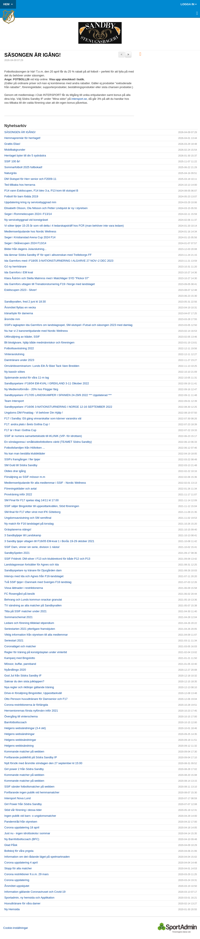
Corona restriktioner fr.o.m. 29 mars (26, 874)
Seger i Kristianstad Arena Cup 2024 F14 (29, 237)
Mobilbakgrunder (14, 149)
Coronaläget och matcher (20, 646)
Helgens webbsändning (19, 745)
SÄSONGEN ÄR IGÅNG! (32, 55)
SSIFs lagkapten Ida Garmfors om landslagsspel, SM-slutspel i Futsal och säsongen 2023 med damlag (68, 325)
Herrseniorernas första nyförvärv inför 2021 (31, 710)
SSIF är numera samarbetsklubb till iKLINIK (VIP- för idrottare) (43, 436)
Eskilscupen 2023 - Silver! (20, 290)
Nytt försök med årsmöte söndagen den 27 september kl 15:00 (43, 763)
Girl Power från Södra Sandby (23, 804)
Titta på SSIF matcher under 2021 (25, 611)
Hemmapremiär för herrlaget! (22, 138)
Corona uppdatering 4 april (21, 862)
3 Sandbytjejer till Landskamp (22, 535)
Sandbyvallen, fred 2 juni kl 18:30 (25, 301)
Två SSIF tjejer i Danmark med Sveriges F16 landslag (37, 582)
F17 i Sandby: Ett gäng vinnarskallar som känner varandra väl (42, 418)
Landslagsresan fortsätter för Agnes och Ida (31, 564)
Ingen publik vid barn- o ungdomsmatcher (30, 815)
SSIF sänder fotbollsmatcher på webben (29, 786)
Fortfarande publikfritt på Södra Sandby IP (30, 757)
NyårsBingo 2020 (15, 669)
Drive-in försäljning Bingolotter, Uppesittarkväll (33, 693)
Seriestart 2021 (13, 640)
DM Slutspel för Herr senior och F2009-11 (30, 178)
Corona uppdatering (16, 880)
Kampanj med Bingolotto (19, 658)
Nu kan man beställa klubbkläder (24, 453)
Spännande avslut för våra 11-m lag (26, 377)
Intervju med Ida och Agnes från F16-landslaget (33, 576)
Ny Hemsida (12, 909)
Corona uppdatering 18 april (21, 827)
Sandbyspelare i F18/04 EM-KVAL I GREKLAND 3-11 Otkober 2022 (46, 383)
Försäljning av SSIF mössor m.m (24, 476)
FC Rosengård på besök (19, 593)
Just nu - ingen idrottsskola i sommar (27, 833)
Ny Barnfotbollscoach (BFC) (21, 839)
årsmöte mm (12, 319)
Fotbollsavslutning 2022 (19, 348)
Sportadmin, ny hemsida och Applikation (29, 897)
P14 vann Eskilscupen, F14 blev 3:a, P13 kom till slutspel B (41, 190)
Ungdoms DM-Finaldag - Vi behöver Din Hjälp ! (33, 412)
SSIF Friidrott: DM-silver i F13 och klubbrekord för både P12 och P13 (47, 558)
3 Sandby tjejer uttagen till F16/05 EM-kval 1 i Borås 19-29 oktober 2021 (49, 541)
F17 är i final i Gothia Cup (20, 430)
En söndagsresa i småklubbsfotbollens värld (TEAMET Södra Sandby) (48, 441)
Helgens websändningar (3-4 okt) (25, 728)
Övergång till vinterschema (21, 716)
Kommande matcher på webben (24, 751)
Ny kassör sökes (14, 371)
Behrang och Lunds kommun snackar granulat (33, 599)
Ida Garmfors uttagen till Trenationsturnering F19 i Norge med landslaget (49, 284)
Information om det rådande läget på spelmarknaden (37, 856)
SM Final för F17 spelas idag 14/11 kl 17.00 (31, 500)
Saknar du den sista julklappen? (24, 681)
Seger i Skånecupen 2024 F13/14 (25, 243)
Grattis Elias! (12, 143)
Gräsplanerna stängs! (17, 529)
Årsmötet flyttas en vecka (20, 307)
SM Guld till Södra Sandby (20, 465)
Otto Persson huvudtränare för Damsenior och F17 (36, 699)
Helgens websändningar (19, 734)
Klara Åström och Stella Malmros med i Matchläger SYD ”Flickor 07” (46, 278)
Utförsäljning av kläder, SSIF (22, 336)
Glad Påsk (10, 845)
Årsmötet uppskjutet (16, 885)
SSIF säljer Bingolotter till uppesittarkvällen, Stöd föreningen (41, 506)
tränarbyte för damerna (18, 313)
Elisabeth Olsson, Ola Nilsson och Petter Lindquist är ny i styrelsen (45, 208)
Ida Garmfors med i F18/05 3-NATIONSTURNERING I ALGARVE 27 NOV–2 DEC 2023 (58, 260)
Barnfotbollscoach (15, 722)
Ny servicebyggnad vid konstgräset (26, 219)
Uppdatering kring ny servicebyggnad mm (30, 202)
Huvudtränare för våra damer (22, 903)
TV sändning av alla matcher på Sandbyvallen (33, 605)
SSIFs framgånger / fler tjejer (22, 459)
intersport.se (79, 98)
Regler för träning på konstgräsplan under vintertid (35, 652)
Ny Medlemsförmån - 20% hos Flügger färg (31, 389)
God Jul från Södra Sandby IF (23, 675)
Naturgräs (10, 173)
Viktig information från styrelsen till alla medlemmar (36, 634)
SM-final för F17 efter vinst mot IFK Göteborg (32, 512)
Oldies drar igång (15, 471)
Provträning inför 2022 (18, 494)
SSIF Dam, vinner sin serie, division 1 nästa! (32, 547)
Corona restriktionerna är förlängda (26, 704)
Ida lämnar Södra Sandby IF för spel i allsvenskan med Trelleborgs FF (48, 254)
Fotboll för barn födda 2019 (21, 196)
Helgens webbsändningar (20, 739)
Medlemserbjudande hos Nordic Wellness (30, 231)
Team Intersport (14, 401)
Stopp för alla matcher (18, 868)
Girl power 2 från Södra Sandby (24, 769)
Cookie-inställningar (15, 927)
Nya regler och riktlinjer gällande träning (29, 687)
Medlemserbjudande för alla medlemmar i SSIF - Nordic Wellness (45, 482)
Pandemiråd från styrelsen (20, 821)
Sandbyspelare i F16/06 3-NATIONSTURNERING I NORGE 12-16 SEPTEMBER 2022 (58, 406)
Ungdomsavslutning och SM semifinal (27, 517)
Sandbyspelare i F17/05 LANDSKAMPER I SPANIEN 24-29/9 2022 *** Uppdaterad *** (57, 395)
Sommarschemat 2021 (18, 617)
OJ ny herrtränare (15, 266)
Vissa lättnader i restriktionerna (23, 587)
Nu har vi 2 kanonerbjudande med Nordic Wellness (36, 330)
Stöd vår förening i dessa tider (23, 810)
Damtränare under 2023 (19, 360)
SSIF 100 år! (12, 161)
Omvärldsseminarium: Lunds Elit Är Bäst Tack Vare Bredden (41, 365)
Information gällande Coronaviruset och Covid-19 (35, 891)
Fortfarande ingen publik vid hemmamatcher (31, 792)
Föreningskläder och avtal (20, 488)
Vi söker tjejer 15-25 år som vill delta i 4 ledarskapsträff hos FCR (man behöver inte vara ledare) (64, 225)
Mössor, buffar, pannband (20, 663)
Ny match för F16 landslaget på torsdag (29, 523)
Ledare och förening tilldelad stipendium (29, 623)
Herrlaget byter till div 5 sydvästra (25, 155)
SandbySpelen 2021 (17, 552)
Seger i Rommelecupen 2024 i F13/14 (28, 214)
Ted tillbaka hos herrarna (19, 184)
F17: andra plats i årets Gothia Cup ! (27, 424)
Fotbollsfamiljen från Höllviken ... (24, 447)
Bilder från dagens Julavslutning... (25, 249)
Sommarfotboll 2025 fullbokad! (23, 167)
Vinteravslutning (14, 354)
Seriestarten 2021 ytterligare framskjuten (29, 628)
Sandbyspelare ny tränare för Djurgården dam (32, 570)
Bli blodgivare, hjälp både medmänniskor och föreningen (39, 342)
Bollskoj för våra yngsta (18, 850)
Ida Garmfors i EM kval (18, 272)
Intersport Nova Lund (17, 798)
